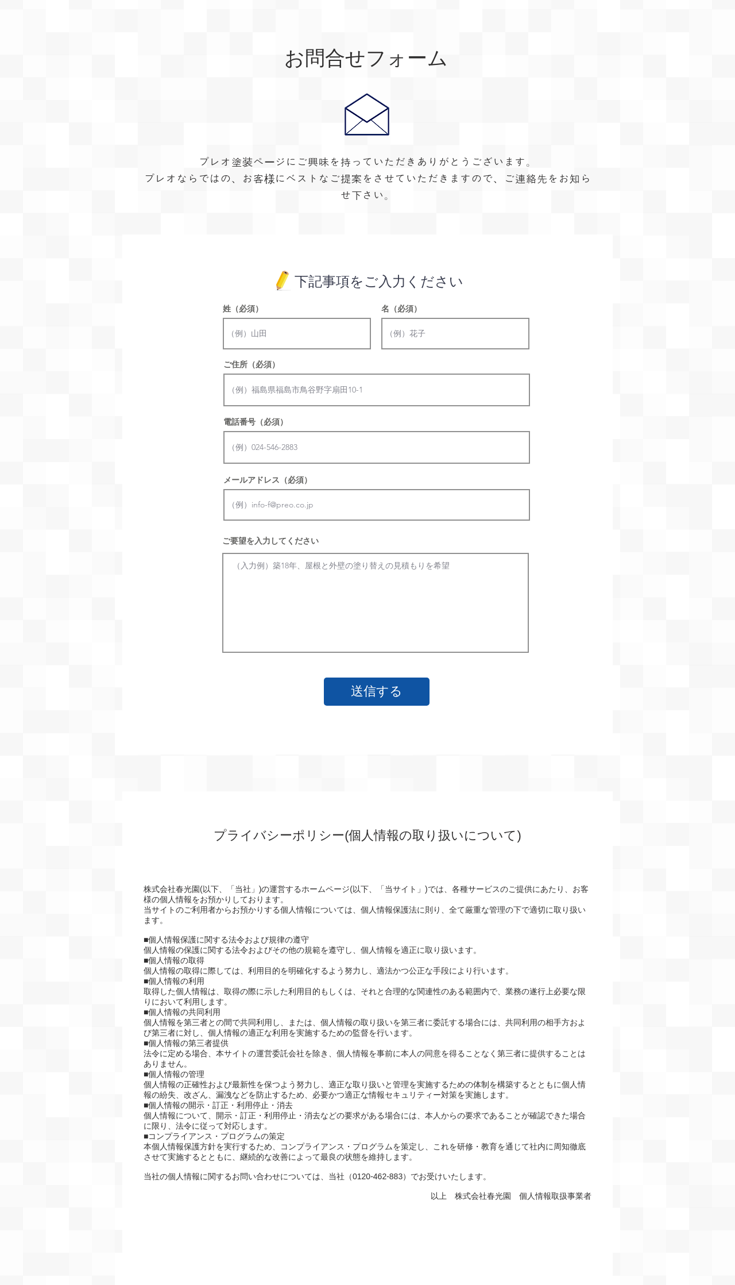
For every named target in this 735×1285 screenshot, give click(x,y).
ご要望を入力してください (270, 541)
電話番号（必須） (255, 422)
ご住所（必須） (251, 364)
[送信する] (377, 692)
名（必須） (401, 309)
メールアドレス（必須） (267, 480)
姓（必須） (243, 309)
